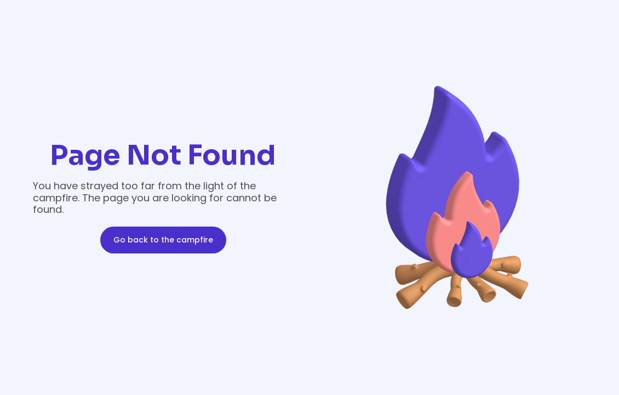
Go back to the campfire (163, 239)
